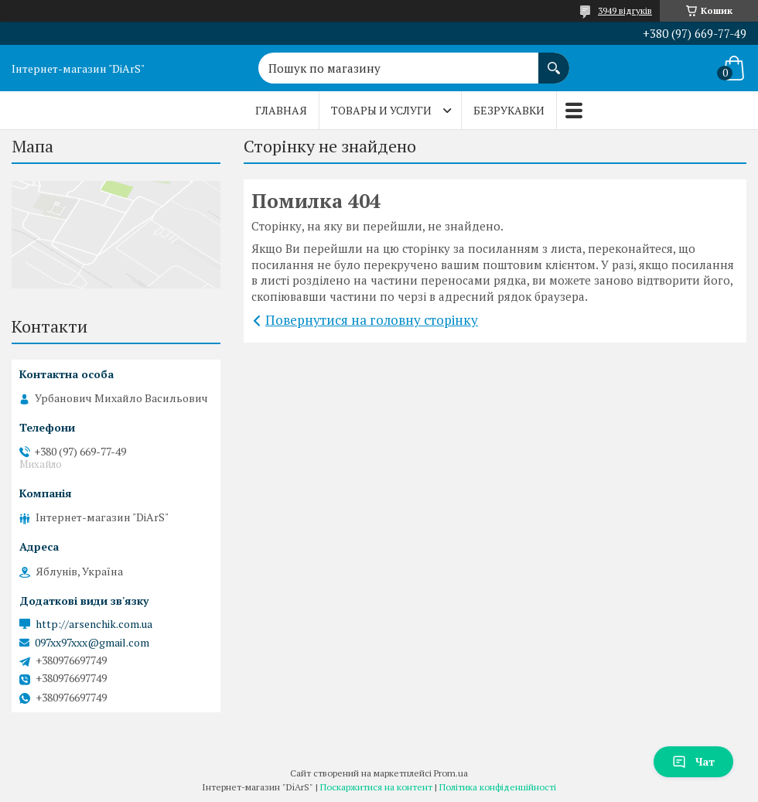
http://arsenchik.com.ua (94, 624)
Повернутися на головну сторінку (371, 320)
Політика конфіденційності (497, 787)
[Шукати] (553, 60)
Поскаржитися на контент (376, 787)
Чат (693, 761)
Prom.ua (451, 773)
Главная (281, 110)
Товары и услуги (381, 110)
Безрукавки (509, 110)
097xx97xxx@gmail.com (92, 643)
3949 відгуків (625, 10)
